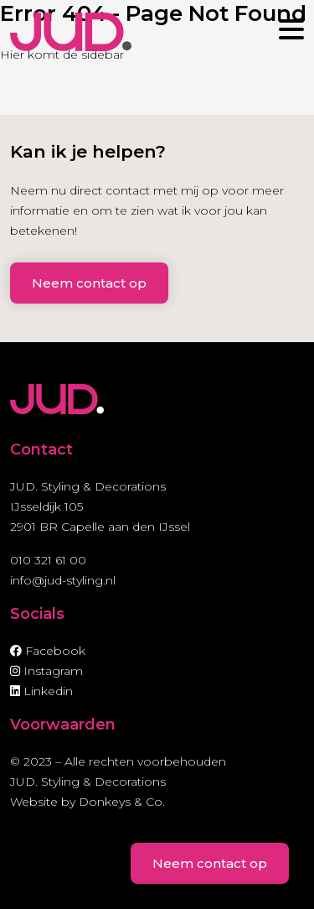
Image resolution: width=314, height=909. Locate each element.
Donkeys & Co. (122, 801)
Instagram (46, 670)
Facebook (47, 650)
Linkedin (41, 691)
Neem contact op (89, 283)
